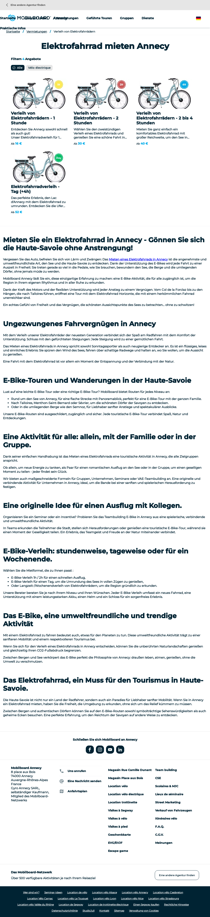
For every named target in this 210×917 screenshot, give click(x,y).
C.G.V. (159, 835)
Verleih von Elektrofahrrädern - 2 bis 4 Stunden (164, 118)
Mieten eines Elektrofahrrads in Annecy (138, 259)
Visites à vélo (117, 818)
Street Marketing (167, 802)
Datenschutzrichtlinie (65, 910)
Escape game (118, 851)
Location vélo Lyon (104, 898)
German (202, 18)
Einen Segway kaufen (146, 904)
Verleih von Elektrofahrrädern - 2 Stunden (96, 118)
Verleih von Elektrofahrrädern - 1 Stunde (33, 118)
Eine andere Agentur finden (25, 5)
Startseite (8, 18)
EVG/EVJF (115, 843)
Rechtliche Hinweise (176, 904)
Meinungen (163, 843)
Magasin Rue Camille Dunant (130, 770)
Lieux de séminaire (169, 794)
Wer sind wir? (31, 892)
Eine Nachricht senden (84, 781)
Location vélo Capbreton (168, 892)
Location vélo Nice (132, 898)
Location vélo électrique (126, 794)
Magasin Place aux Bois (125, 778)
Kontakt (104, 910)
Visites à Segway (120, 810)
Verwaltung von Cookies (144, 910)
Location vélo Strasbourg (163, 898)
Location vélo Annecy (135, 892)
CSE (158, 778)
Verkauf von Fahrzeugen (173, 810)
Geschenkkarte (119, 835)
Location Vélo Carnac (40, 898)
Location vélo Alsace (104, 892)
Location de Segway (71, 904)
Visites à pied (118, 826)
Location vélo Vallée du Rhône (35, 904)
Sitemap (119, 910)
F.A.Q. (159, 826)
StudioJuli (88, 910)
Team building (166, 770)
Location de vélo (77, 892)
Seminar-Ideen (53, 892)
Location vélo (118, 786)
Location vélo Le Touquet (73, 898)
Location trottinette (122, 802)
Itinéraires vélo (166, 818)
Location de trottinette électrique (108, 904)
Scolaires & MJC (166, 786)
